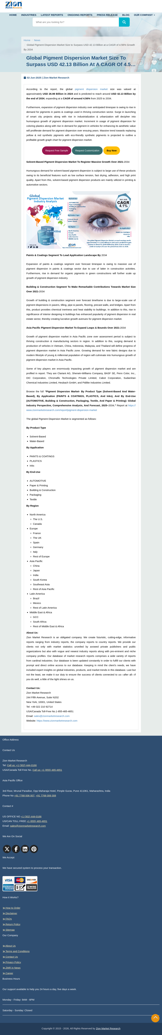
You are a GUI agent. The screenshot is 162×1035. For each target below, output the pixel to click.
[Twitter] (7, 849)
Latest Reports (52, 14)
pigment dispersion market (91, 89)
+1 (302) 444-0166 (31, 816)
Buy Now (112, 150)
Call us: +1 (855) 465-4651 (47, 769)
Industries (28, 14)
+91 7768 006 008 (46, 795)
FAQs (7, 918)
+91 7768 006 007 (24, 795)
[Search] (124, 22)
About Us (9, 945)
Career (7, 973)
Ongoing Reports (80, 14)
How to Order (11, 907)
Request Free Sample (56, 150)
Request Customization (87, 150)
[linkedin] (25, 849)
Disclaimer (9, 913)
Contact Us (10, 956)
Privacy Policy (11, 962)
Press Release (107, 14)
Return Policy (11, 924)
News (37, 40)
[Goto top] (156, 1018)
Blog (125, 14)
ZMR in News (11, 967)
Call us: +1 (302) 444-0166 (22, 765)
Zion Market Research (108, 1028)
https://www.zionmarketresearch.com (57, 720)
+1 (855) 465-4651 (37, 821)
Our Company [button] (144, 14)
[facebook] (16, 849)
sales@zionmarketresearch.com (51, 716)
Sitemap (8, 929)
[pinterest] (34, 849)
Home (13, 14)
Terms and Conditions (16, 951)
